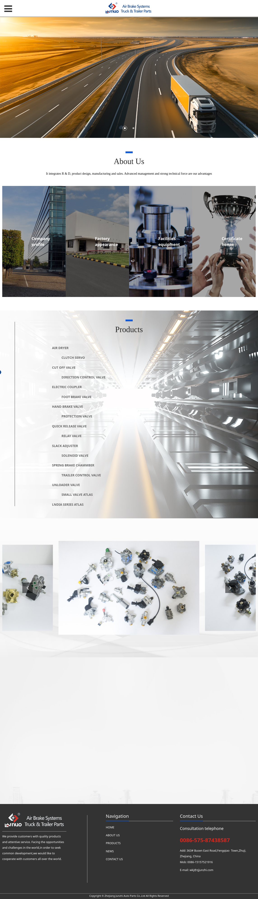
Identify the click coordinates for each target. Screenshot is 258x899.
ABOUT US (113, 835)
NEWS (110, 851)
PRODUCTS (113, 843)
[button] (230, 588)
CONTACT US (114, 859)
